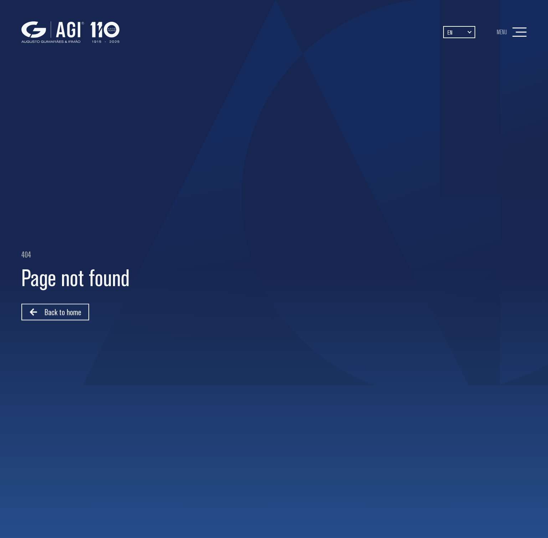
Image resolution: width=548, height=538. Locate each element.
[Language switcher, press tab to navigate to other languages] (459, 32)
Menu (502, 32)
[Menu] (519, 32)
